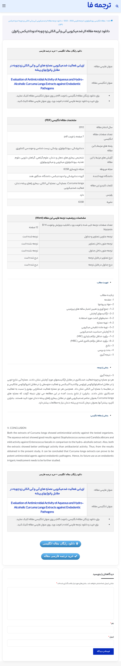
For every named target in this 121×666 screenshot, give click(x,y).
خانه (110, 21)
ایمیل (111, 637)
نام (112, 623)
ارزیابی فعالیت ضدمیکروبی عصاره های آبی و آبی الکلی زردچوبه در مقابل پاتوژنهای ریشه (47, 68)
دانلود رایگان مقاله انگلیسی (60, 544)
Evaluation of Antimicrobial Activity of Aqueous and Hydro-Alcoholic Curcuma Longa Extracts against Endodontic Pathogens (47, 84)
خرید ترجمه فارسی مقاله (60, 556)
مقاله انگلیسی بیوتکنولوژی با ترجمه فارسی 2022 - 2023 (84, 21)
